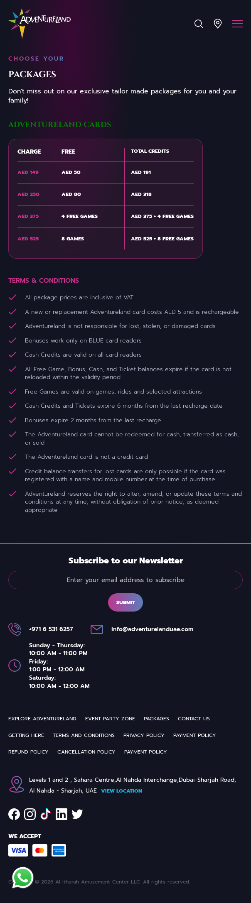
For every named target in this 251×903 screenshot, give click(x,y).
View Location (121, 791)
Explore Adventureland (42, 718)
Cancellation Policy (86, 752)
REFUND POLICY (28, 752)
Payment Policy (194, 735)
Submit (125, 602)
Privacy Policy (144, 735)
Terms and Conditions (84, 735)
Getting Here (26, 735)
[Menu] (237, 23)
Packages (156, 718)
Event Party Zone (110, 718)
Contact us (194, 718)
